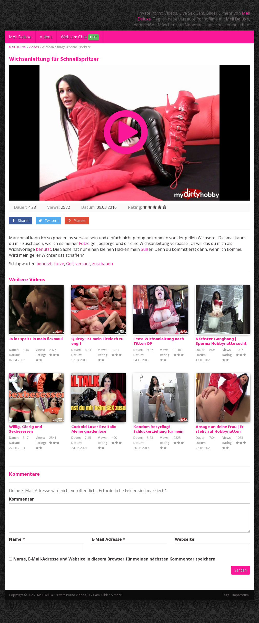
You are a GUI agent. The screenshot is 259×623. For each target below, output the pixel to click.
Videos (46, 37)
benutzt (43, 249)
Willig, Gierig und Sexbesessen (25, 452)
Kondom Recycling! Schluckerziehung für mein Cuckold (158, 455)
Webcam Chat (80, 37)
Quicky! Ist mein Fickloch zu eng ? (97, 353)
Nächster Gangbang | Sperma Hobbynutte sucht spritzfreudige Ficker (221, 355)
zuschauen (102, 263)
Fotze (84, 243)
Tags (225, 618)
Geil (69, 263)
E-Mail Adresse (107, 562)
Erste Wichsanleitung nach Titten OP (158, 353)
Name (15, 562)
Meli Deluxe (20, 37)
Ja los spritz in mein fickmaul (36, 350)
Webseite (184, 562)
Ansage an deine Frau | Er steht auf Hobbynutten (220, 452)
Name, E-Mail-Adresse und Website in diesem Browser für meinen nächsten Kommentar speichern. (114, 582)
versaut (82, 263)
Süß (144, 249)
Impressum (240, 618)
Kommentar (21, 522)
